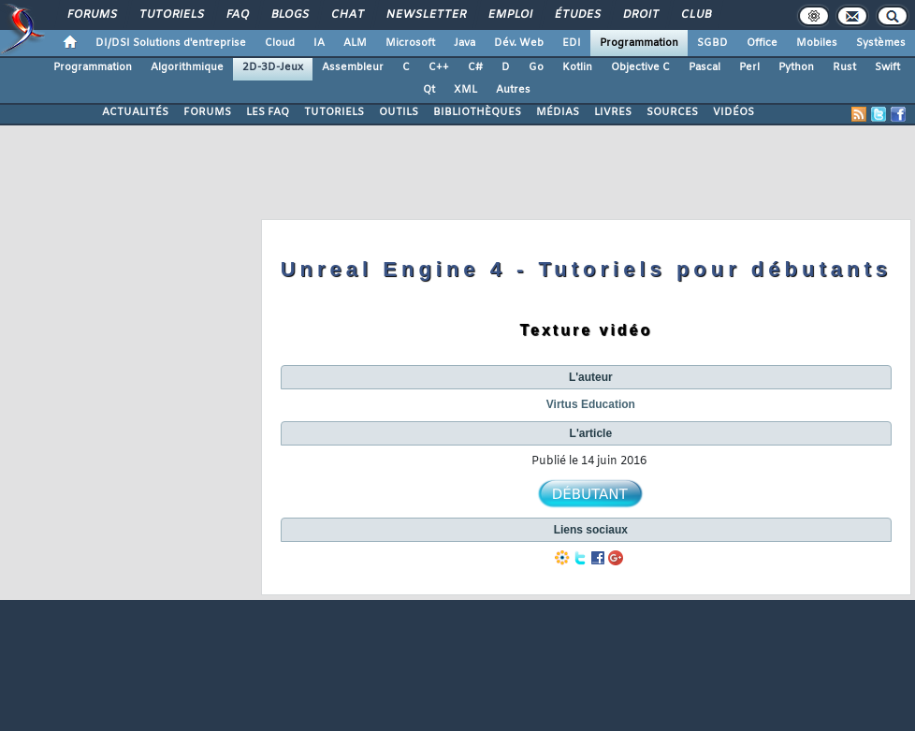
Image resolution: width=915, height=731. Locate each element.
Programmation (639, 43)
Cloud (280, 43)
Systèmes (881, 43)
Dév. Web (519, 43)
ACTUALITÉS (135, 112)
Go (536, 67)
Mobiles (816, 43)
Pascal (704, 67)
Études (577, 14)
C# (475, 67)
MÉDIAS (557, 112)
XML (465, 89)
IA (319, 43)
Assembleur (353, 67)
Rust (844, 67)
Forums (91, 14)
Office (762, 43)
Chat (346, 14)
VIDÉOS (733, 112)
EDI (571, 43)
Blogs (289, 14)
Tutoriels (171, 14)
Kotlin (577, 67)
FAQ (237, 14)
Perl (749, 67)
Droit (640, 14)
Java (464, 43)
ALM (355, 43)
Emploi (509, 14)
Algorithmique (187, 67)
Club (695, 14)
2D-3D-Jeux (272, 67)
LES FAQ (267, 112)
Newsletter (425, 14)
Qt (429, 89)
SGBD (712, 43)
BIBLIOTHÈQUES (477, 112)
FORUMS (207, 112)
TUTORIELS (334, 112)
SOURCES (672, 112)
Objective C (640, 67)
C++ (438, 67)
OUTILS (398, 112)
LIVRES (613, 112)
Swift (887, 67)
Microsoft (410, 43)
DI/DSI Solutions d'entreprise (170, 43)
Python (796, 67)
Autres (513, 89)
